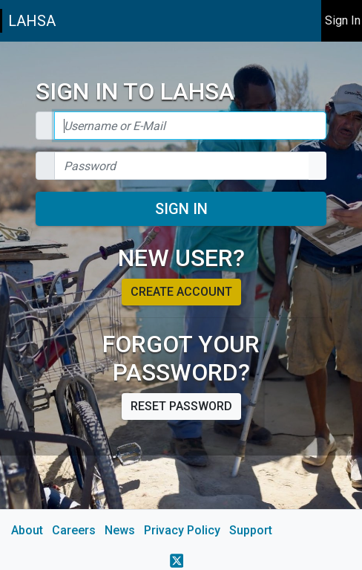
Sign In (181, 209)
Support (250, 530)
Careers (74, 530)
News (120, 530)
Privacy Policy (182, 530)
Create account (181, 292)
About (27, 530)
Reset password (181, 406)
